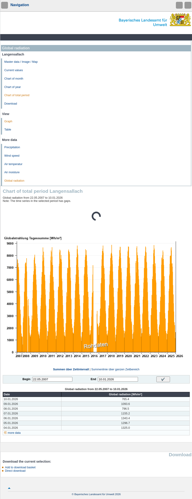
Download (10, 103)
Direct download (15, 470)
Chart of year (12, 87)
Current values (13, 70)
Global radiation (14, 180)
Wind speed (12, 155)
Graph (8, 121)
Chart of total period (17, 95)
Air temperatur (13, 164)
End (93, 379)
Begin (26, 379)
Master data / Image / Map (21, 61)
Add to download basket (20, 467)
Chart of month (13, 78)
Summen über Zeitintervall (71, 369)
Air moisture (12, 172)
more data (14, 432)
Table (7, 129)
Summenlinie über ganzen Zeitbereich (115, 369)
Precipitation (12, 147)
